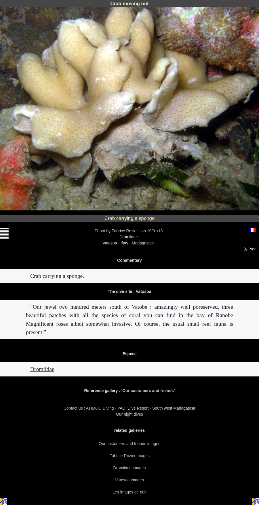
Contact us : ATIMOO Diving (89, 408)
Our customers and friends (148, 390)
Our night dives (129, 414)
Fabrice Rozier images (129, 455)
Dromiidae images (129, 468)
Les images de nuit (129, 492)
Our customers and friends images (129, 443)
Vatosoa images (129, 480)
